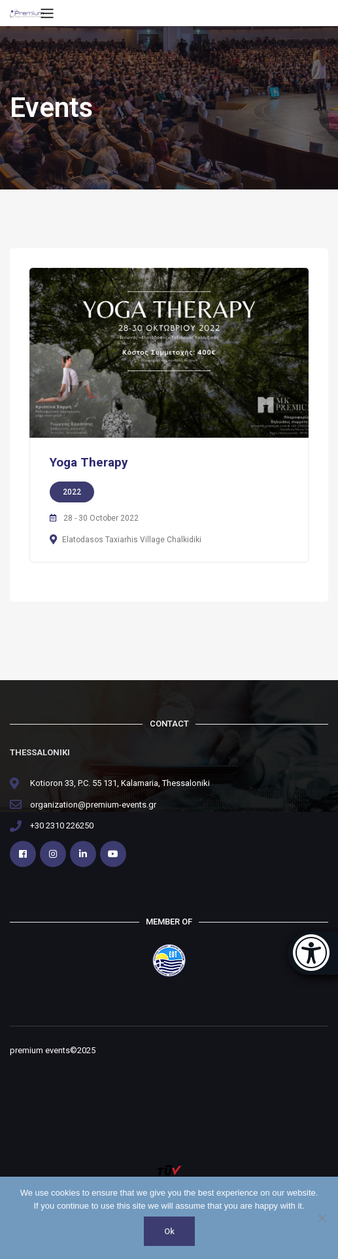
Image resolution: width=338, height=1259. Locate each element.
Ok (169, 1231)
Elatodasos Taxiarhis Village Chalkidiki (131, 539)
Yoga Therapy (89, 462)
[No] (321, 1217)
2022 (72, 492)
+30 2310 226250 (61, 825)
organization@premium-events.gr (93, 804)
